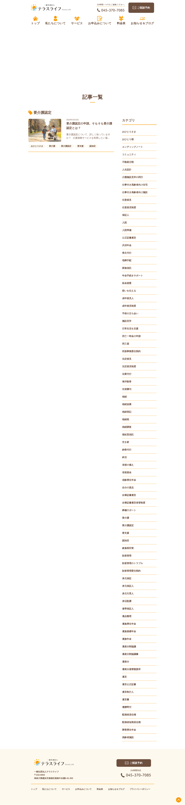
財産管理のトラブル (132, 563)
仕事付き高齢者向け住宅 (135, 184)
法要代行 (126, 374)
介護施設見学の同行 (132, 177)
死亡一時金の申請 (131, 336)
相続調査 (126, 427)
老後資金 (126, 472)
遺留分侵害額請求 (131, 669)
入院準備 (126, 230)
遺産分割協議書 (130, 654)
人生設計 (126, 169)
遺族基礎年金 (129, 631)
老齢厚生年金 (129, 480)
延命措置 (126, 283)
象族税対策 (128, 548)
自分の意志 (128, 487)
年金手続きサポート (132, 275)
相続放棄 (126, 404)
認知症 (125, 540)
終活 (124, 457)
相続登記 (126, 412)
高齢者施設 (128, 737)
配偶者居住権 (129, 714)
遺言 (124, 677)
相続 (124, 396)
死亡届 (125, 343)
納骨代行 (126, 449)
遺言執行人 (128, 692)
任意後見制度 (129, 207)
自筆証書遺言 (129, 495)
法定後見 (126, 359)
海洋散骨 (126, 381)
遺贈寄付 (126, 707)
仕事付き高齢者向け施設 (135, 192)
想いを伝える (129, 290)
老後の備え (128, 465)
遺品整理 (126, 616)
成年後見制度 (129, 306)
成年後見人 (128, 298)
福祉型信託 (128, 434)
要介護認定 (128, 525)
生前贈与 (126, 389)
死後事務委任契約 (131, 351)
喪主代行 (126, 253)
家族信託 (126, 268)
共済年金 (126, 245)
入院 (124, 222)
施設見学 (126, 321)
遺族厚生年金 (129, 624)
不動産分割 (128, 162)
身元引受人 (128, 593)
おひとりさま (129, 131)
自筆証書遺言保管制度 (133, 502)
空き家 (125, 442)
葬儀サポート (129, 510)
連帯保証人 (128, 608)
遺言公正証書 (129, 684)
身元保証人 (128, 586)
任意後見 (126, 200)
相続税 (125, 419)
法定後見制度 (129, 366)
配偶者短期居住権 (131, 722)
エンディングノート (132, 147)
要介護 (125, 518)
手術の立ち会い (130, 313)
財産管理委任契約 (131, 571)
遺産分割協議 (129, 646)
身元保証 (126, 578)
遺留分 (125, 661)
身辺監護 (126, 601)
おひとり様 (128, 139)
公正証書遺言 (129, 237)
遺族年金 (126, 639)
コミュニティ (129, 154)
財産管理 (126, 555)
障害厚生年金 (129, 730)
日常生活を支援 (130, 328)
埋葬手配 (126, 260)
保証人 (125, 215)
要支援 (125, 533)
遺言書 (125, 699)
